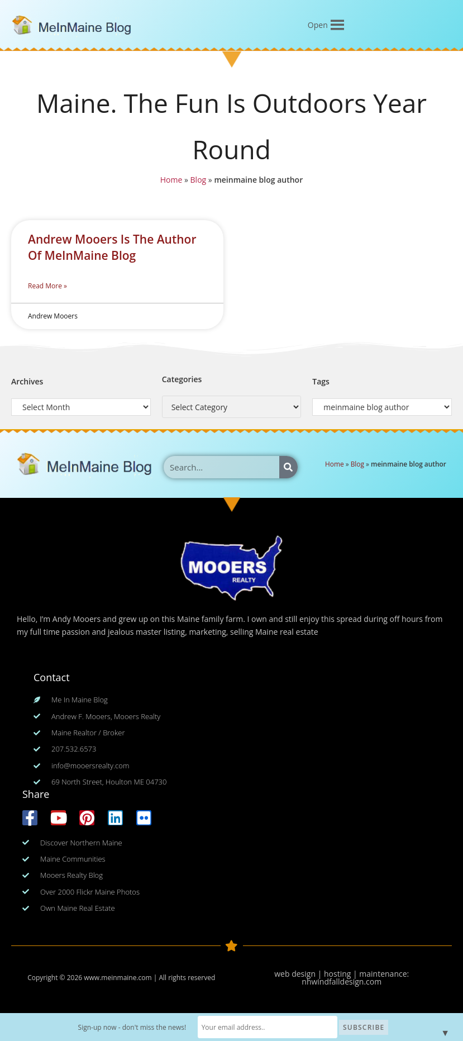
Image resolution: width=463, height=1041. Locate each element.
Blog (197, 181)
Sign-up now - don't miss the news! (135, 1027)
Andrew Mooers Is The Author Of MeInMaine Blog (112, 247)
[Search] (288, 467)
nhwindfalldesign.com (341, 981)
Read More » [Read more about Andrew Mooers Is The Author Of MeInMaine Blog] (47, 286)
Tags (321, 381)
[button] (318, 25)
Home (169, 181)
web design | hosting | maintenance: (341, 973)
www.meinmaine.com (117, 977)
